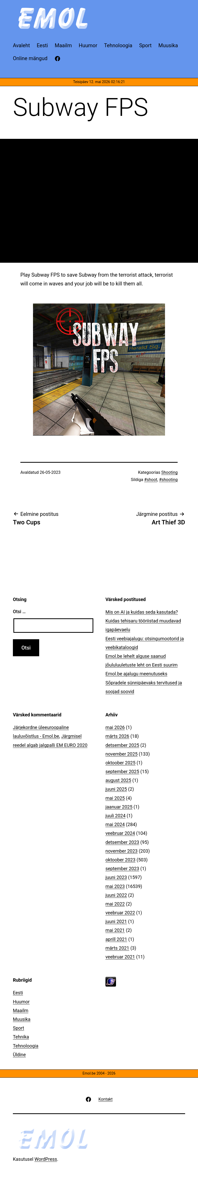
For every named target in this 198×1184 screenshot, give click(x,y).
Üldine (19, 1054)
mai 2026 (115, 727)
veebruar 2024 (120, 833)
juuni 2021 (116, 921)
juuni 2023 (116, 877)
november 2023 (121, 851)
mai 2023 (115, 886)
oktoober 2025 (120, 762)
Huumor (21, 1001)
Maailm (20, 1010)
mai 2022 (115, 904)
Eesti (18, 992)
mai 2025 (115, 798)
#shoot (150, 479)
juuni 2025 (116, 789)
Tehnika (21, 1036)
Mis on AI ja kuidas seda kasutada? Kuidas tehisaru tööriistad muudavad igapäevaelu (143, 620)
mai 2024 (115, 824)
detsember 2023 (122, 842)
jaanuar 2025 (119, 807)
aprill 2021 (116, 939)
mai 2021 (115, 930)
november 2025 (121, 754)
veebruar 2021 (120, 956)
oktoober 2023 (120, 859)
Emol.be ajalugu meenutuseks (136, 673)
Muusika (21, 1019)
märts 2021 (117, 948)
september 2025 (122, 771)
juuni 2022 (116, 895)
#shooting (168, 479)
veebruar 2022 (120, 912)
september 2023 (122, 868)
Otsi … (19, 611)
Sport (18, 1028)
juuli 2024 (115, 815)
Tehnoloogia (25, 1046)
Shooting (169, 472)
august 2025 (118, 780)
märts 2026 (117, 736)
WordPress (46, 1159)
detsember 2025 (122, 745)
